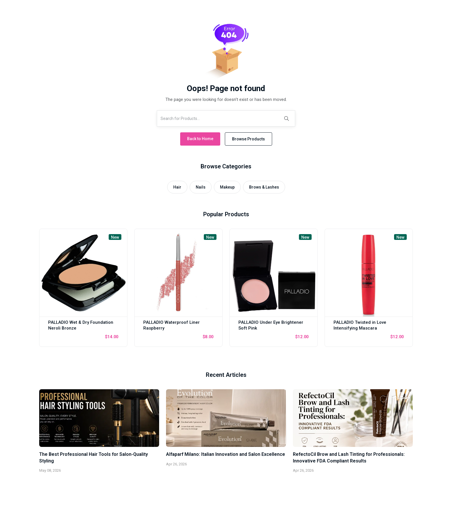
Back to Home (200, 138)
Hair (177, 187)
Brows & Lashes (264, 187)
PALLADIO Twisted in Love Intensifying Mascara (360, 325)
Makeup (227, 187)
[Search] (286, 118)
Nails (201, 187)
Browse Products (248, 139)
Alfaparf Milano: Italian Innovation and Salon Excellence (225, 454)
